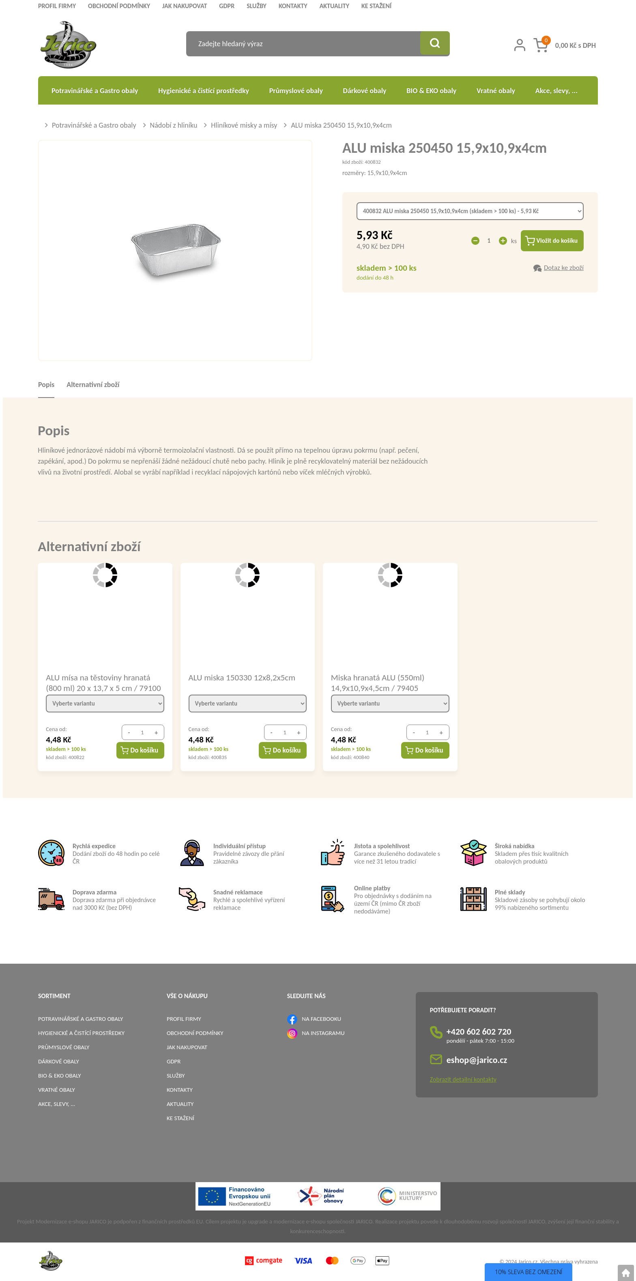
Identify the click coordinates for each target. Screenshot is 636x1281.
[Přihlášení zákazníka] (519, 45)
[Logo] (68, 46)
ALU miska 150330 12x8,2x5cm (242, 677)
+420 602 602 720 (479, 1031)
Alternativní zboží (93, 384)
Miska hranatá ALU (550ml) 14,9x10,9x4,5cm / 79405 (377, 682)
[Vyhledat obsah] (433, 43)
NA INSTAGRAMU (323, 1033)
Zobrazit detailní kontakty (463, 1079)
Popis (46, 384)
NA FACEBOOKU (321, 1018)
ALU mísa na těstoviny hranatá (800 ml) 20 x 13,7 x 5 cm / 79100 (103, 682)
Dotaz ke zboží (564, 268)
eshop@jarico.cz (477, 1059)
